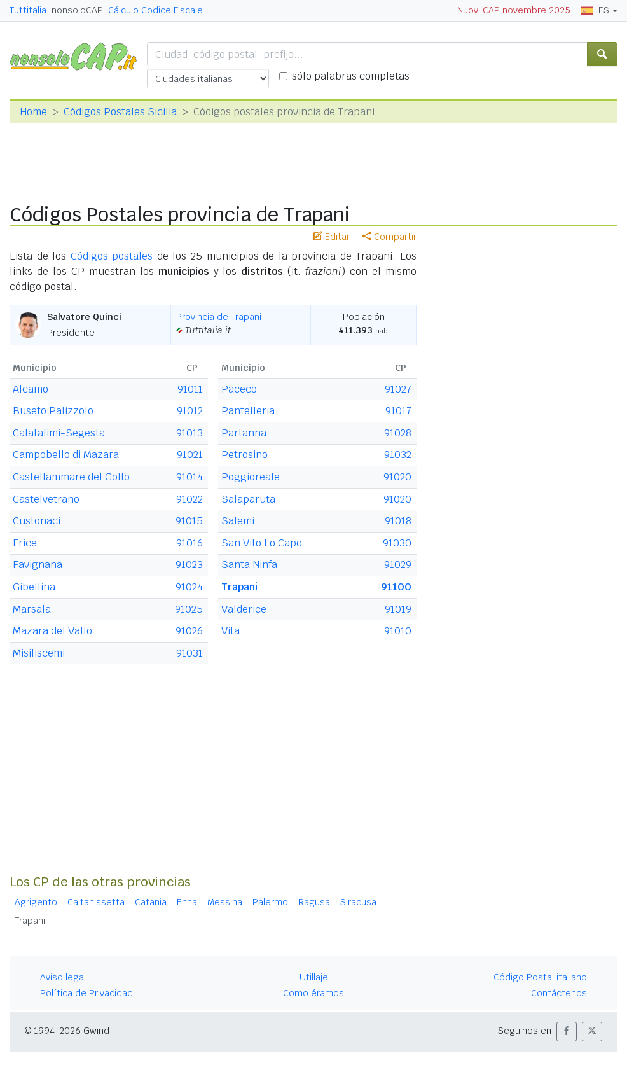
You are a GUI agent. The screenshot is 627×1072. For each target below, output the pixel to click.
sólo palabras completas (351, 76)
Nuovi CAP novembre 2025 (513, 10)
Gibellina (34, 587)
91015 (189, 520)
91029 (397, 564)
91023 (189, 564)
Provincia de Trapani (218, 317)
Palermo (270, 902)
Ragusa (314, 902)
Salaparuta (248, 499)
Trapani (239, 587)
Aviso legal (63, 977)
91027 (398, 389)
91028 (397, 433)
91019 (398, 609)
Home (33, 111)
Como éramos (313, 993)
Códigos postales (112, 256)
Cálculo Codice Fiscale (155, 10)
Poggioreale (250, 477)
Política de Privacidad (86, 993)
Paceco (239, 389)
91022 (189, 499)
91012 (190, 410)
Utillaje (314, 977)
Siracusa (358, 902)
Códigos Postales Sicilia (120, 111)
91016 (189, 543)
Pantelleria (248, 410)
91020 (397, 477)
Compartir (389, 236)
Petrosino (244, 454)
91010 (397, 630)
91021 (190, 454)
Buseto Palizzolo (53, 410)
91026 (189, 630)
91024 (189, 587)
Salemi (237, 520)
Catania (151, 902)
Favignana (37, 564)
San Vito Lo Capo (261, 543)
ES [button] (595, 10)
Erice (25, 543)
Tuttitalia (28, 10)
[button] (566, 1031)
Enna (187, 902)
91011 (190, 389)
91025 (189, 609)
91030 (397, 543)
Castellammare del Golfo (71, 477)
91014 (189, 477)
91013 (189, 433)
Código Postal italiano (540, 977)
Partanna (243, 433)
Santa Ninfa (249, 564)
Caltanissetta (96, 902)
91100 (396, 587)
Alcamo (30, 389)
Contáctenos (559, 993)
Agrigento (36, 902)
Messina (224, 902)
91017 (398, 410)
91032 (397, 454)
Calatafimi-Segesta (59, 433)
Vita (230, 630)
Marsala (32, 609)
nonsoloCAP (77, 10)
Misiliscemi (39, 653)
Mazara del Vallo (52, 630)
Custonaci (36, 520)
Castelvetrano (46, 499)
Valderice (243, 609)
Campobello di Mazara (66, 454)
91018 (398, 520)
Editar (332, 236)
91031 (189, 653)
